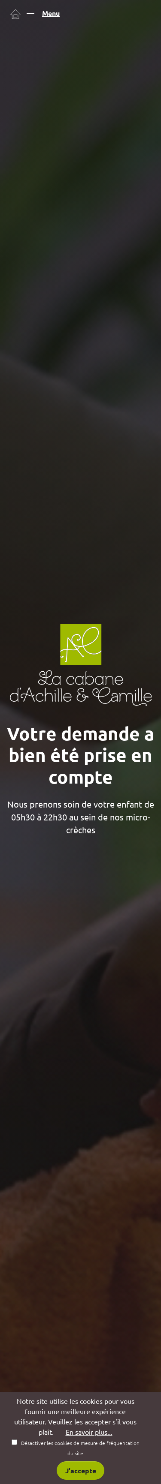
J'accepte (80, 1471)
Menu (51, 13)
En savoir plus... (89, 1432)
